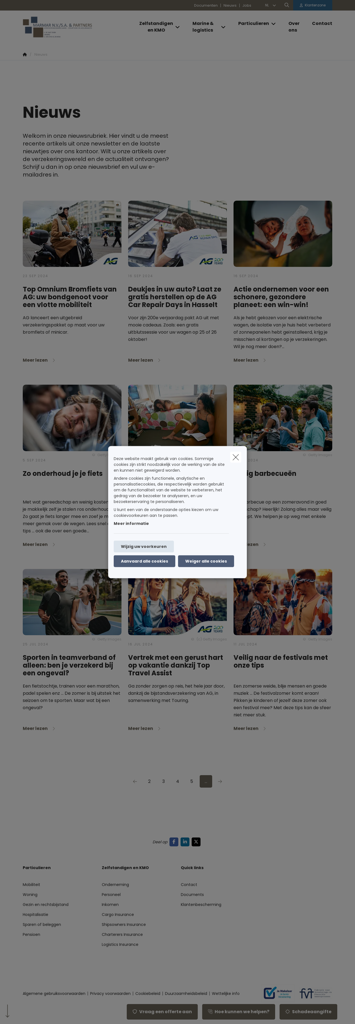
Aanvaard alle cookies (144, 561)
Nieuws (230, 5)
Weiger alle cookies (206, 561)
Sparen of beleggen (42, 924)
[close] (235, 457)
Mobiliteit (31, 884)
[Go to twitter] (197, 842)
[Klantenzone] (313, 5)
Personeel (111, 894)
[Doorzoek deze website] (286, 5)
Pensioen (31, 934)
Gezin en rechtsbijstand (46, 904)
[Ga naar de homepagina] (78, 27)
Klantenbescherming (201, 904)
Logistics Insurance (120, 944)
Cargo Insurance (118, 914)
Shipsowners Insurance (124, 924)
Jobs (246, 5)
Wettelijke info (226, 993)
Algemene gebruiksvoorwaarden (54, 993)
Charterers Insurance (122, 934)
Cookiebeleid (147, 993)
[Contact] (319, 23)
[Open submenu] (177, 27)
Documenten (206, 5)
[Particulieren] (251, 23)
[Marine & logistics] (203, 27)
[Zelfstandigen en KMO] (154, 27)
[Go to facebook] (175, 842)
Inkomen (110, 904)
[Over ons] (294, 27)
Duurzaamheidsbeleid (186, 993)
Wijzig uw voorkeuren (144, 546)
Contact (189, 884)
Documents (192, 894)
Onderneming (115, 884)
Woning (30, 894)
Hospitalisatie (35, 914)
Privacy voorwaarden (110, 993)
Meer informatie (131, 523)
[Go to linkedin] (186, 842)
